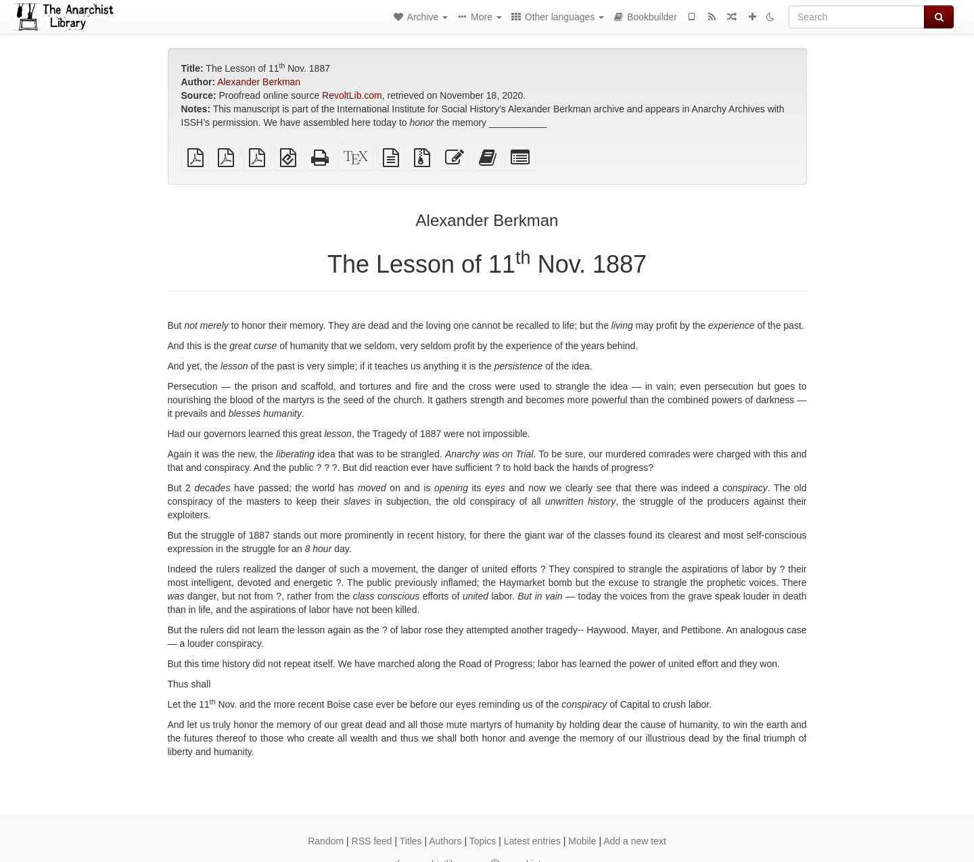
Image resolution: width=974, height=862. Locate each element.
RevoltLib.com (352, 95)
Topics (482, 841)
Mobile (582, 841)
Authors (445, 841)
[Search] (857, 16)
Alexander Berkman (258, 81)
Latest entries (532, 841)
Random (326, 841)
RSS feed (372, 841)
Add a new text (634, 841)
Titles (411, 841)
